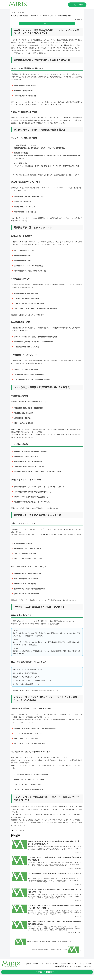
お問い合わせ (88, 963)
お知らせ (48, 963)
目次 (45, 23)
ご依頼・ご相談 (77, 5)
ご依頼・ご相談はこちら (47, 972)
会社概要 (55, 963)
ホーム (29, 963)
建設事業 (35, 963)
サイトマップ (79, 963)
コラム (14, 830)
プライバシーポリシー (66, 963)
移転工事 (21, 830)
